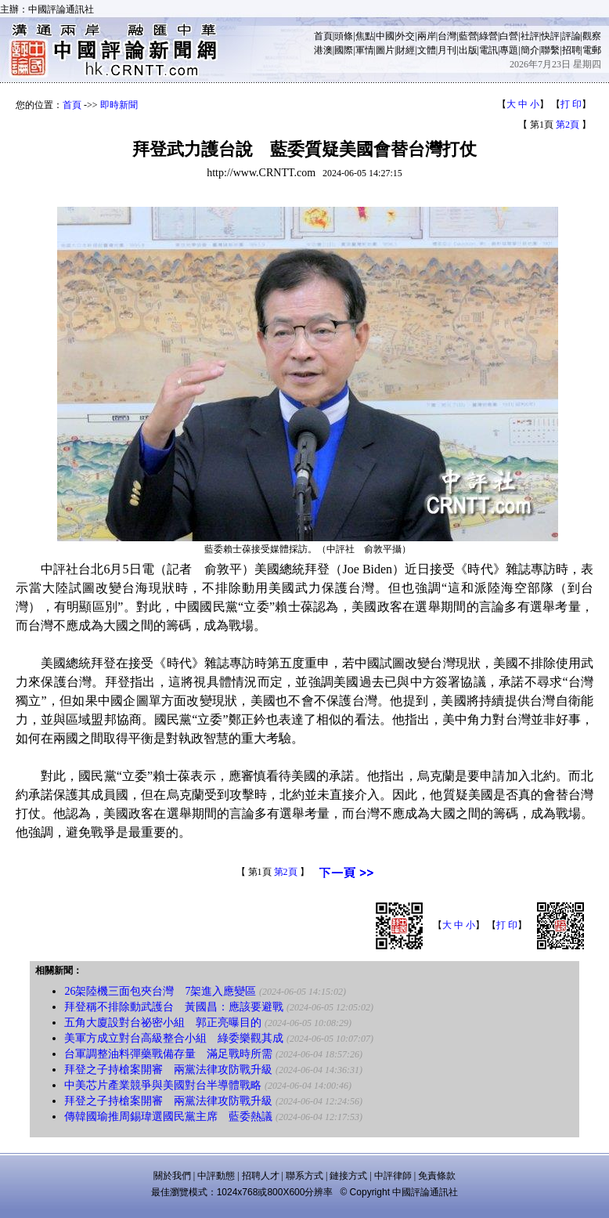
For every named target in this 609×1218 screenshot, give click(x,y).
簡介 (530, 50)
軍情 (364, 50)
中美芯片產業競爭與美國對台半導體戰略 (162, 1085)
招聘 (571, 50)
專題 (508, 50)
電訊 (488, 50)
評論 (571, 36)
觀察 (591, 36)
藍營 (468, 36)
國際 (343, 50)
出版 (468, 50)
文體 (426, 50)
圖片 (385, 50)
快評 (550, 36)
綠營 (488, 36)
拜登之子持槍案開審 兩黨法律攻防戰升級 (168, 1069)
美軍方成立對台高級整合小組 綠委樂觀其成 (173, 1038)
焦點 (364, 36)
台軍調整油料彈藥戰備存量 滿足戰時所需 (168, 1054)
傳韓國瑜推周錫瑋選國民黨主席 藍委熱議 (168, 1116)
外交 (405, 36)
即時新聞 (119, 104)
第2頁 (567, 124)
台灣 (447, 36)
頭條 (343, 36)
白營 (508, 36)
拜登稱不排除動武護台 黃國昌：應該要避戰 (173, 1007)
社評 (530, 36)
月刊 (447, 50)
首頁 (323, 36)
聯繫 (550, 50)
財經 (405, 50)
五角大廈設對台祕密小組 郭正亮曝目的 (162, 1022)
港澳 (323, 50)
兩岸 (426, 36)
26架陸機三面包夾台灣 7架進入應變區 (160, 991)
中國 (385, 36)
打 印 (571, 104)
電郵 (591, 50)
